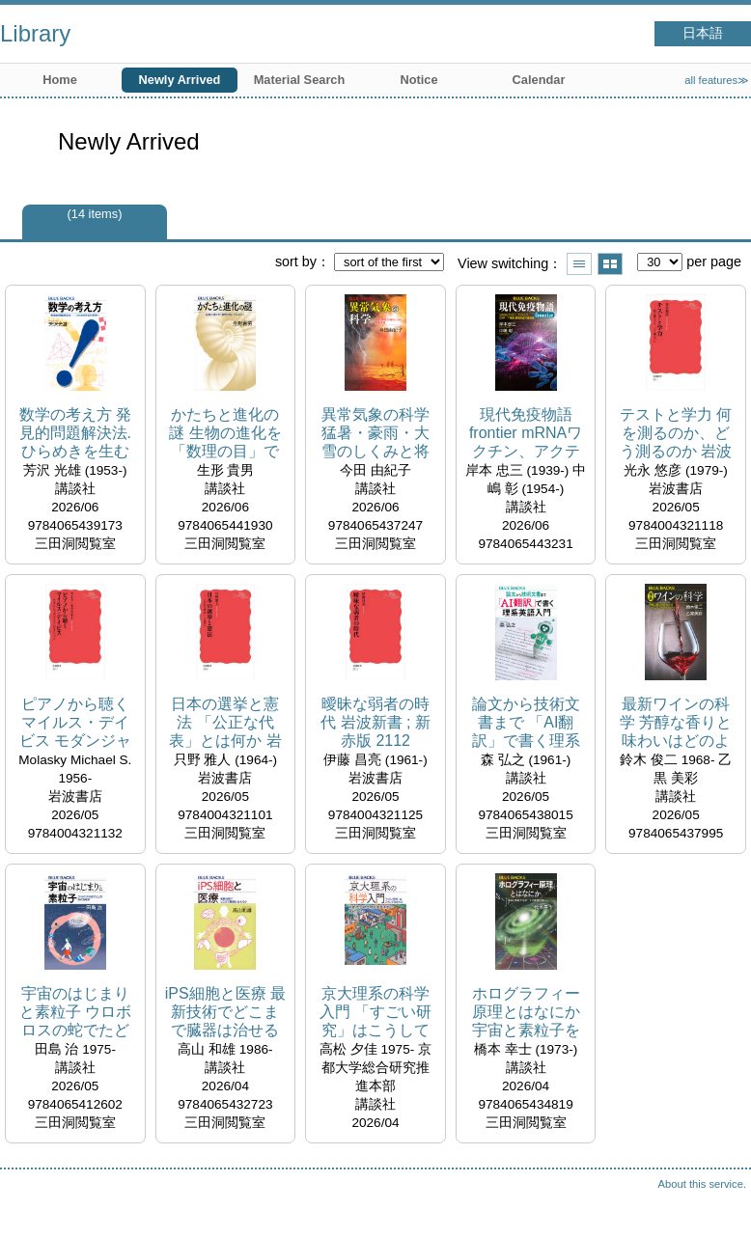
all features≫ (716, 80)
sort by (296, 261)
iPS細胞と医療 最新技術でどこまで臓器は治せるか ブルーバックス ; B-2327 (225, 1012)
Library (35, 33)
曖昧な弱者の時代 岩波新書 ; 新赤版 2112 (375, 722)
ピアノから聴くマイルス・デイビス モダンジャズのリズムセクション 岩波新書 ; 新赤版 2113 (74, 723)
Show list (579, 264)
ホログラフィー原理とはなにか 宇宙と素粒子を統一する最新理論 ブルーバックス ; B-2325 (525, 1012)
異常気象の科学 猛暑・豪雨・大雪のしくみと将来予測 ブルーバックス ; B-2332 (375, 433)
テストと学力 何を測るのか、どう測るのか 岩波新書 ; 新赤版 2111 (676, 433)
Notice (418, 79)
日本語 (702, 33)
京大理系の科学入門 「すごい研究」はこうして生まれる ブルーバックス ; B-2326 (375, 1012)
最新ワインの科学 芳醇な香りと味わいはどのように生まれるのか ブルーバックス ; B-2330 (676, 723)
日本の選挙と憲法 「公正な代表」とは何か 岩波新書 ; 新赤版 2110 (225, 723)
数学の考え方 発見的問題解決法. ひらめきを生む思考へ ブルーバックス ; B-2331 (75, 433)
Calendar (539, 79)
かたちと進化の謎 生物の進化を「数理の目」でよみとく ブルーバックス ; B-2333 (225, 433)
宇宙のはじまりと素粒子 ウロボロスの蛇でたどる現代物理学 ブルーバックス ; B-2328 (74, 1012)
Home (59, 79)
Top (717, 1203)
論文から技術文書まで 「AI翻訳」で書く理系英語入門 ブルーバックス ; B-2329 (525, 723)
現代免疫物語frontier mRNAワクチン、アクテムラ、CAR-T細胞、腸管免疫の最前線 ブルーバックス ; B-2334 (525, 433)
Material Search (300, 79)
